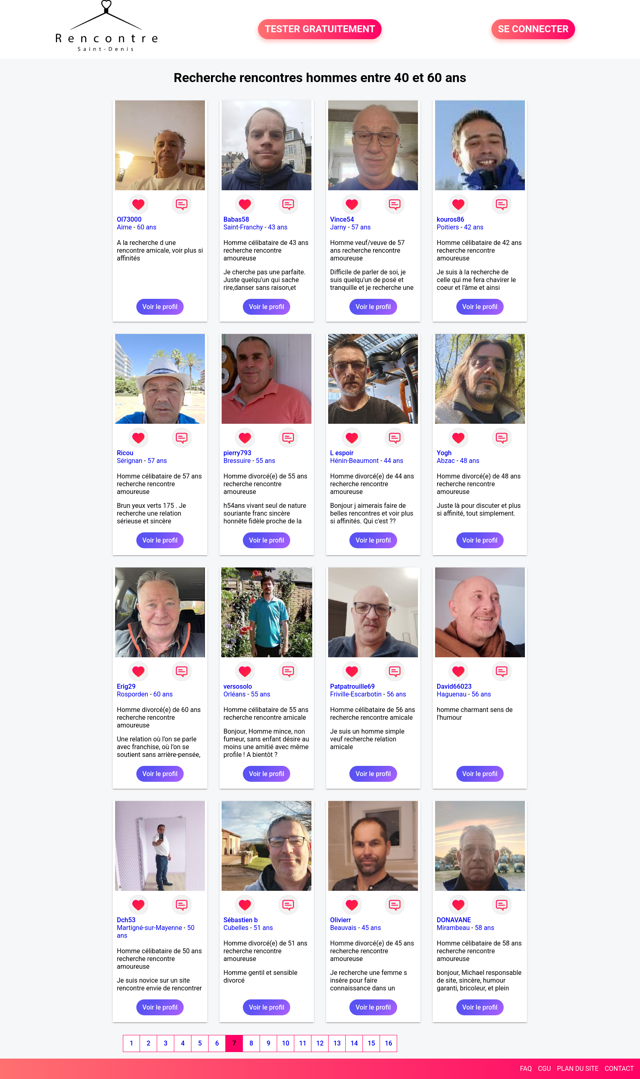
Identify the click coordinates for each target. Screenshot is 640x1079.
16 (388, 1043)
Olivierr (340, 920)
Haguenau (452, 694)
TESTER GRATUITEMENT (319, 29)
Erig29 (126, 686)
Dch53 (126, 920)
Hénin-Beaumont (354, 461)
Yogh (444, 453)
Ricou (125, 453)
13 (337, 1043)
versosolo (238, 686)
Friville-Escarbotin (356, 694)
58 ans (484, 928)
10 (285, 1043)
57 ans (361, 227)
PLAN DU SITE (578, 1068)
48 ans (470, 461)
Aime (124, 227)
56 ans (396, 694)
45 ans (371, 928)
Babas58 (236, 219)
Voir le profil (160, 307)
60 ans (146, 227)
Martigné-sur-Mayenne (149, 928)
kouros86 (450, 219)
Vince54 (342, 219)
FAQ (526, 1068)
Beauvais (343, 928)
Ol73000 (129, 219)
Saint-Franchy (243, 227)
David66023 (454, 686)
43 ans (278, 227)
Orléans (235, 694)
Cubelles (236, 928)
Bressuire (237, 461)
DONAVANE (454, 920)
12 (320, 1043)
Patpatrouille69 (352, 686)
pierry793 (237, 453)
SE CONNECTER (533, 29)
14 (354, 1043)
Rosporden (132, 694)
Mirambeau (453, 928)
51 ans (263, 928)
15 (371, 1043)
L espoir (341, 453)
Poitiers (448, 227)
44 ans (393, 461)
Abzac (446, 461)
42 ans (474, 227)
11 (303, 1043)
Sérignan (129, 461)
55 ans (266, 461)
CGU (544, 1068)
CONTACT (619, 1068)
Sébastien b (241, 920)
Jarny (338, 227)
